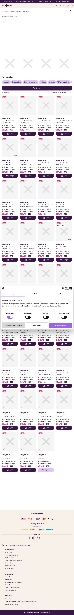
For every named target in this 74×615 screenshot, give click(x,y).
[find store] (57, 5)
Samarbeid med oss (11, 585)
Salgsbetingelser (10, 565)
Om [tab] (61, 294)
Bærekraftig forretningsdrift (13, 582)
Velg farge (10, 211)
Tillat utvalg (37, 325)
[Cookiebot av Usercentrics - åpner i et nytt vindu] (63, 288)
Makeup (43, 117)
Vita (3, 16)
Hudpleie (6, 117)
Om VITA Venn (9, 599)
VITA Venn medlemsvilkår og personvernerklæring (20, 601)
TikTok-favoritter (63, 117)
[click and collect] (68, 5)
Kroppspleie (16, 117)
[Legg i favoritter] (4, 148)
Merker (7, 16)
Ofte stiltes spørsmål (11, 555)
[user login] (60, 5)
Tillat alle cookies (60, 325)
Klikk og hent (46, 505)
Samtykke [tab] (12, 294)
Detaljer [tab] (37, 294)
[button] (70, 11)
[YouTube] (43, 538)
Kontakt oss (8, 552)
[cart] (72, 5)
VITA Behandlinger (10, 590)
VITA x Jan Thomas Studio (13, 587)
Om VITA (8, 577)
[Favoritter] (64, 5)
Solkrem (52, 117)
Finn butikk (8, 579)
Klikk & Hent (9, 563)
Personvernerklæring (11, 604)
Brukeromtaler (9, 568)
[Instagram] (33, 538)
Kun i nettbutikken (30, 117)
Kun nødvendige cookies (13, 325)
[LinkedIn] (38, 538)
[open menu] (3, 5)
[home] (8, 5)
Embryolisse (13, 16)
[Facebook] (29, 538)
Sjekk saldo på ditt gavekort (13, 560)
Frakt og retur (9, 557)
